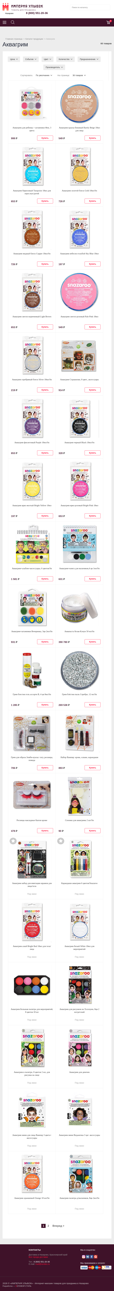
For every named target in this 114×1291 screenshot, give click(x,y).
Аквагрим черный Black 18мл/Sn (79, 442)
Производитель (53, 67)
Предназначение (88, 59)
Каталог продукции (34, 39)
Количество (64, 59)
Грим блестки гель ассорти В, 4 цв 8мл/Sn (32, 694)
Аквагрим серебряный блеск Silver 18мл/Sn (32, 379)
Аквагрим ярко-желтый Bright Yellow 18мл (31, 505)
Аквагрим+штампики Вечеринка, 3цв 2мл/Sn (31, 631)
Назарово (9, 13)
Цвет (46, 59)
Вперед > (58, 1225)
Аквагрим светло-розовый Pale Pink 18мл (79, 316)
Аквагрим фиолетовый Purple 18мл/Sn (31, 442)
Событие (29, 59)
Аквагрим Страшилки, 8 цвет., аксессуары (79, 379)
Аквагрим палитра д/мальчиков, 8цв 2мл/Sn (79, 1198)
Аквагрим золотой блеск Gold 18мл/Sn (79, 190)
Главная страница (13, 39)
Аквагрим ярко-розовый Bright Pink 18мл (79, 505)
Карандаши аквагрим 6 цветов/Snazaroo (79, 883)
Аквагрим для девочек (79, 1072)
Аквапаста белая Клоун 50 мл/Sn (79, 631)
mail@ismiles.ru (42, 1264)
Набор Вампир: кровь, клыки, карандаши (79, 757)
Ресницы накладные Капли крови (32, 820)
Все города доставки (38, 1257)
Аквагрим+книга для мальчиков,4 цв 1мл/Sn (79, 568)
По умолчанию (42, 75)
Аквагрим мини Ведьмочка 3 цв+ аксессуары (79, 1135)
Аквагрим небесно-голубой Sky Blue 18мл (79, 253)
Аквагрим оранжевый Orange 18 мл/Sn (31, 1198)
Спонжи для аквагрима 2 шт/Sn (79, 820)
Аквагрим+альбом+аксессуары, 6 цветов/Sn (32, 568)
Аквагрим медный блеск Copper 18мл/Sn (31, 253)
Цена (12, 59)
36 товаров (78, 75)
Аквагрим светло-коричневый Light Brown (31, 316)
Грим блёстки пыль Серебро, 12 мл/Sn (79, 694)
